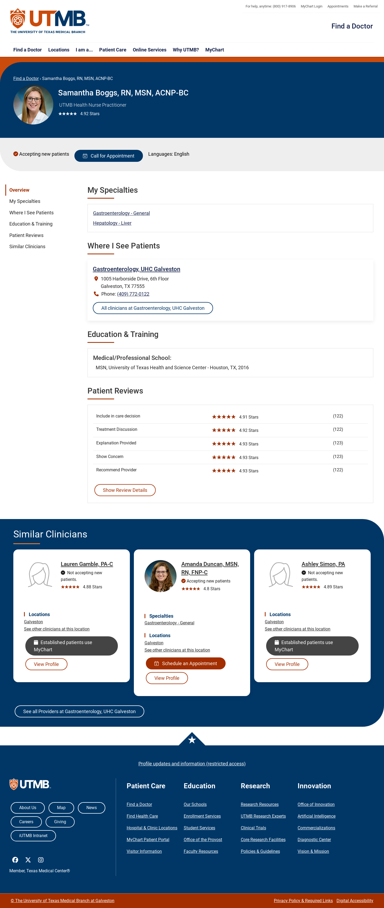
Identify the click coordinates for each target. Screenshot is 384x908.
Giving (60, 821)
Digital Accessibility (355, 900)
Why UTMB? (186, 50)
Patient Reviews (26, 235)
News (91, 807)
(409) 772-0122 (133, 294)
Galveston (33, 621)
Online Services (149, 50)
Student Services (199, 827)
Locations (58, 50)
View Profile (46, 664)
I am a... (84, 50)
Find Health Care (142, 816)
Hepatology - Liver (112, 223)
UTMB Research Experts (263, 816)
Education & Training (31, 224)
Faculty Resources (201, 851)
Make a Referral (366, 6)
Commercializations (316, 827)
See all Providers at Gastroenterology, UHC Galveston (79, 711)
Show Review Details (125, 490)
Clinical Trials (253, 827)
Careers (26, 821)
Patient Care (112, 50)
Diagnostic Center (314, 839)
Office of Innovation (316, 804)
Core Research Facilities (263, 839)
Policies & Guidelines (260, 851)
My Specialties (24, 201)
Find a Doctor (352, 26)
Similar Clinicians (27, 246)
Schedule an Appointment (185, 663)
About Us (27, 807)
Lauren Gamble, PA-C (87, 564)
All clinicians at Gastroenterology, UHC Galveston (153, 308)
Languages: (160, 154)
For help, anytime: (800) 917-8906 (271, 6)
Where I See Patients (31, 212)
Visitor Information (144, 851)
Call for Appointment (108, 156)
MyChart (214, 50)
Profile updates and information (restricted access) (192, 763)
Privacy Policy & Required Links (303, 900)
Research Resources (260, 804)
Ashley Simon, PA (323, 564)
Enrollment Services (202, 816)
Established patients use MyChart (63, 646)
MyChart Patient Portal (148, 839)
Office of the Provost (203, 839)
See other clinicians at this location (57, 629)
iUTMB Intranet (33, 835)
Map (61, 807)
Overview (19, 190)
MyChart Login (311, 6)
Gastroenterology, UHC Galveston (136, 269)
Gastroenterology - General (121, 213)
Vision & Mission (313, 851)
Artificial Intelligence (316, 816)
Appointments (338, 6)
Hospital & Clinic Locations (152, 827)
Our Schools (195, 804)
